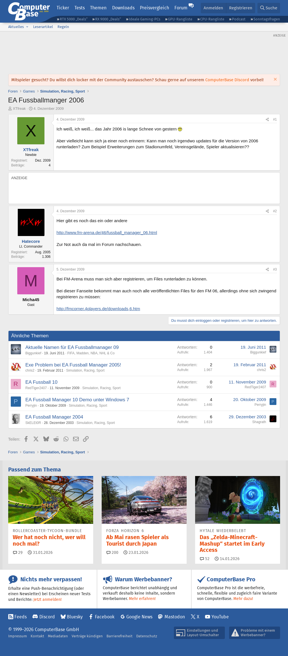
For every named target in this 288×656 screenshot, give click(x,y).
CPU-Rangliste (212, 19)
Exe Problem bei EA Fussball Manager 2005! (73, 365)
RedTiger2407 (36, 388)
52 (205, 558)
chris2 (30, 370)
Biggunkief (33, 353)
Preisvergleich (154, 8)
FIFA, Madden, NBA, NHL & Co (91, 353)
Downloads (123, 8)
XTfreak (19, 108)
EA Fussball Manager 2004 (54, 417)
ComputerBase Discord (227, 80)
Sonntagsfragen (266, 19)
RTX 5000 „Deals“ (74, 19)
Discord (47, 617)
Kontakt (37, 636)
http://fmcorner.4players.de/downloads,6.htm (98, 308)
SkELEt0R (33, 423)
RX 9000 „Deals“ (108, 19)
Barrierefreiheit (119, 636)
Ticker (63, 8)
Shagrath (259, 422)
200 (112, 552)
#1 (275, 119)
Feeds (20, 617)
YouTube (220, 617)
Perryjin (31, 406)
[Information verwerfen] (274, 80)
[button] (27, 27)
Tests (79, 8)
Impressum (17, 636)
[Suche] (268, 8)
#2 (275, 211)
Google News (139, 617)
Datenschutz (146, 636)
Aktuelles (16, 26)
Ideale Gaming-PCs (144, 19)
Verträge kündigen (87, 636)
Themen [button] (98, 8)
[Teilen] (267, 119)
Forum (180, 8)
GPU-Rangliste (180, 19)
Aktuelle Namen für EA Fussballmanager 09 (72, 347)
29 (18, 552)
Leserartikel (43, 26)
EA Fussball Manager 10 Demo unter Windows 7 (77, 399)
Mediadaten (58, 636)
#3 (275, 269)
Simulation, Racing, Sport (85, 370)
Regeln (63, 26)
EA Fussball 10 (41, 382)
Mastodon (175, 617)
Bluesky (75, 617)
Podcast (239, 19)
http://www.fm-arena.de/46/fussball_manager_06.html (107, 232)
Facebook (104, 617)
